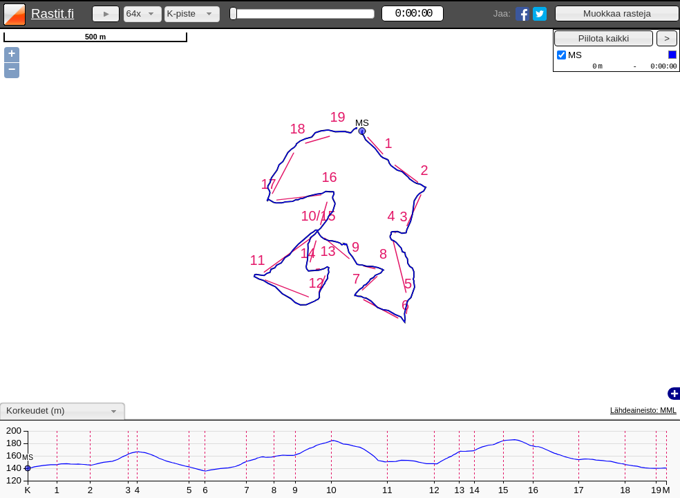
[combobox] (143, 14)
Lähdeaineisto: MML (643, 410)
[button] (617, 13)
